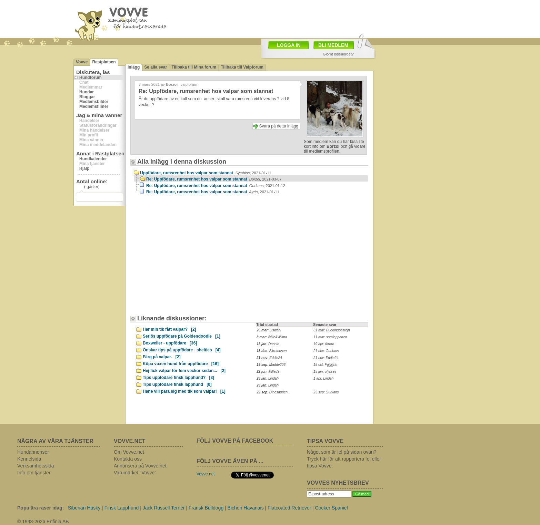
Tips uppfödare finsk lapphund (177, 384)
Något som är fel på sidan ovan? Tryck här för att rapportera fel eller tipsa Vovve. (344, 459)
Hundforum (90, 77)
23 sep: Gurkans (326, 392)
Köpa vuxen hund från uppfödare (181, 363)
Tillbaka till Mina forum (193, 67)
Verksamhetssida (35, 466)
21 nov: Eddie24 (325, 358)
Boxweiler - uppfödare (170, 343)
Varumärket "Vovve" (135, 472)
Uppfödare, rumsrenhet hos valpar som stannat (205, 173)
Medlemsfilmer (93, 106)
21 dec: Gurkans (326, 351)
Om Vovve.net (129, 452)
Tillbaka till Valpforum (242, 67)
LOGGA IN (289, 45)
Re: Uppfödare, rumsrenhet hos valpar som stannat (213, 179)
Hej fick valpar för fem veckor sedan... (184, 370)
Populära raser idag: (40, 508)
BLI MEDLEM (333, 45)
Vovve (82, 62)
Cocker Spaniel (331, 508)
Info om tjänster (34, 472)
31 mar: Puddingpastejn (331, 330)
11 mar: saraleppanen (330, 337)
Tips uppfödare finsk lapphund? (178, 377)
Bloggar (87, 96)
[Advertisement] (192, 258)
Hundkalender (93, 158)
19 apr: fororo (323, 344)
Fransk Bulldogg (206, 508)
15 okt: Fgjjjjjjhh (325, 365)
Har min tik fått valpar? (169, 329)
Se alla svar (155, 67)
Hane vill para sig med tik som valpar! (184, 391)
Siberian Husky (84, 508)
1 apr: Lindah (323, 378)
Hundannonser (33, 452)
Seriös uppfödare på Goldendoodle (181, 336)
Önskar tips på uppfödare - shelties (181, 350)
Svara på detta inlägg (278, 126)
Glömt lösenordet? (338, 54)
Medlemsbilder (93, 101)
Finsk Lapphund (121, 508)
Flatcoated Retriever (289, 508)
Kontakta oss (128, 459)
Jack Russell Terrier (164, 508)
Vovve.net (206, 474)
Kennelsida (29, 459)
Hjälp (84, 168)
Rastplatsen (104, 62)
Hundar (86, 92)
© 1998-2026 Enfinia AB (43, 521)
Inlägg (134, 67)
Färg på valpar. (161, 356)
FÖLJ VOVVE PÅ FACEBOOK (235, 441)
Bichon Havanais (246, 508)
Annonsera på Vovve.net (140, 466)
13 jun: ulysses (324, 371)
